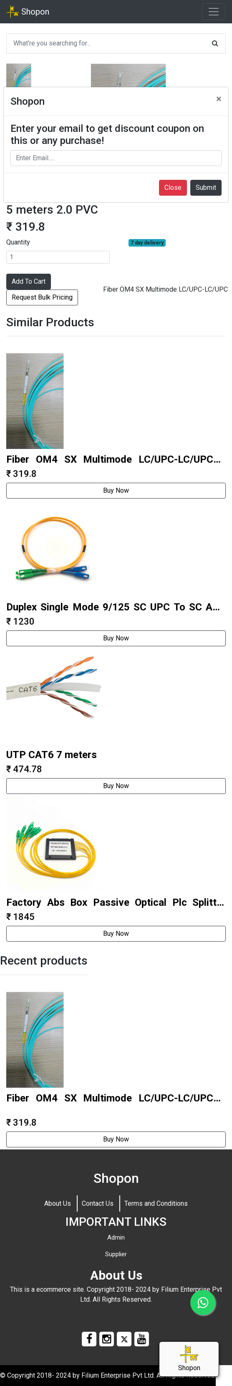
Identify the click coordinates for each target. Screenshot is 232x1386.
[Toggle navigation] (213, 11)
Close (173, 188)
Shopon (28, 11)
